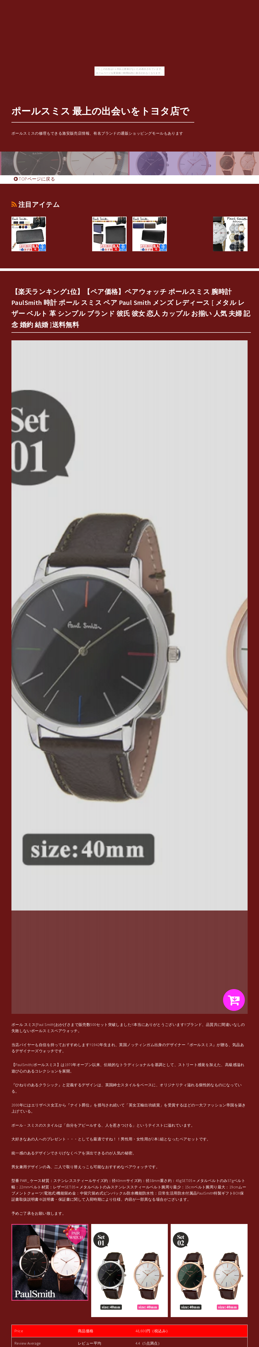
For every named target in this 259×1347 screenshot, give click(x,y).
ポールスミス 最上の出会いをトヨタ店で (100, 111)
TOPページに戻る (34, 179)
